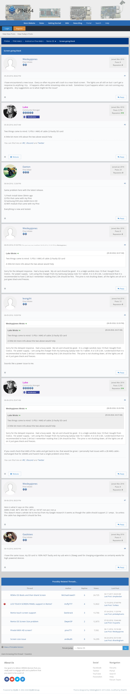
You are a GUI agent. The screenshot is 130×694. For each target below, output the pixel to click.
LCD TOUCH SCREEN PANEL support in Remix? (31, 604)
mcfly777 (68, 604)
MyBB (15, 690)
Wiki (67, 23)
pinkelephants (118, 614)
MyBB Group (34, 690)
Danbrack (68, 612)
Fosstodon (97, 676)
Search (98, 23)
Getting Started (54, 23)
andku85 (68, 639)
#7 (125, 500)
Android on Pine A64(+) (34, 41)
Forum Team (115, 679)
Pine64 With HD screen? (21, 630)
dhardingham (118, 640)
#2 (125, 125)
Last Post (108, 596)
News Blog (77, 23)
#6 (125, 400)
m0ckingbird (95, 690)
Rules (41, 23)
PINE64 (7, 41)
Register (19, 28)
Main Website (29, 23)
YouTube (97, 673)
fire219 (123, 690)
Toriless (116, 605)
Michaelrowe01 (68, 595)
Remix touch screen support (23, 612)
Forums (113, 667)
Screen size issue (18, 639)
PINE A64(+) (17, 41)
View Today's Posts (25, 34)
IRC (23, 143)
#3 (125, 183)
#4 (125, 245)
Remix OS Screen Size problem (24, 621)
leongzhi (27, 298)
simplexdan (117, 596)
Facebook (97, 667)
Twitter (41, 143)
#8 (125, 548)
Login (7, 28)
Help (107, 23)
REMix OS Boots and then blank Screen (28, 595)
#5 (125, 315)
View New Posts (9, 34)
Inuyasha (116, 623)
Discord (29, 143)
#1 (125, 76)
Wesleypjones (30, 59)
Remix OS (50, 41)
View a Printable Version (13, 647)
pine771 (68, 630)
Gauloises (28, 534)
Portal (88, 23)
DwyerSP (68, 621)
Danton (26, 166)
